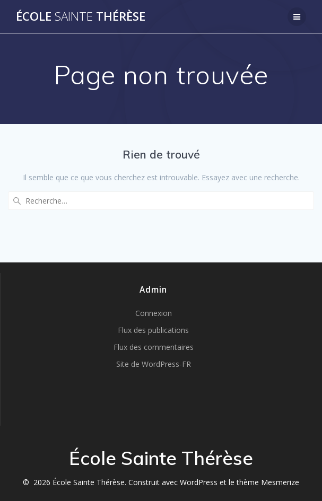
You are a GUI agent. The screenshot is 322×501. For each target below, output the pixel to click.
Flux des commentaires (154, 347)
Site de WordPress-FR (153, 364)
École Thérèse (80, 16)
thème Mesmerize (268, 482)
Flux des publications (153, 330)
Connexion (153, 313)
